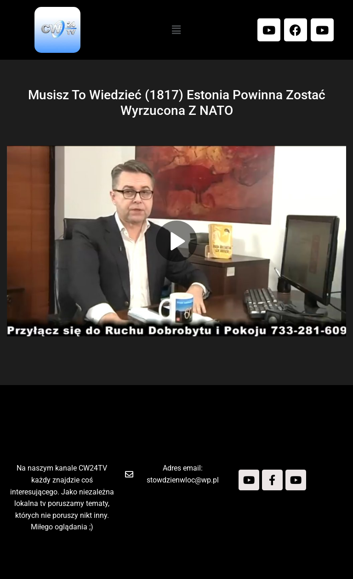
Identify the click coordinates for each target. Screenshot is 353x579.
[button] (176, 30)
